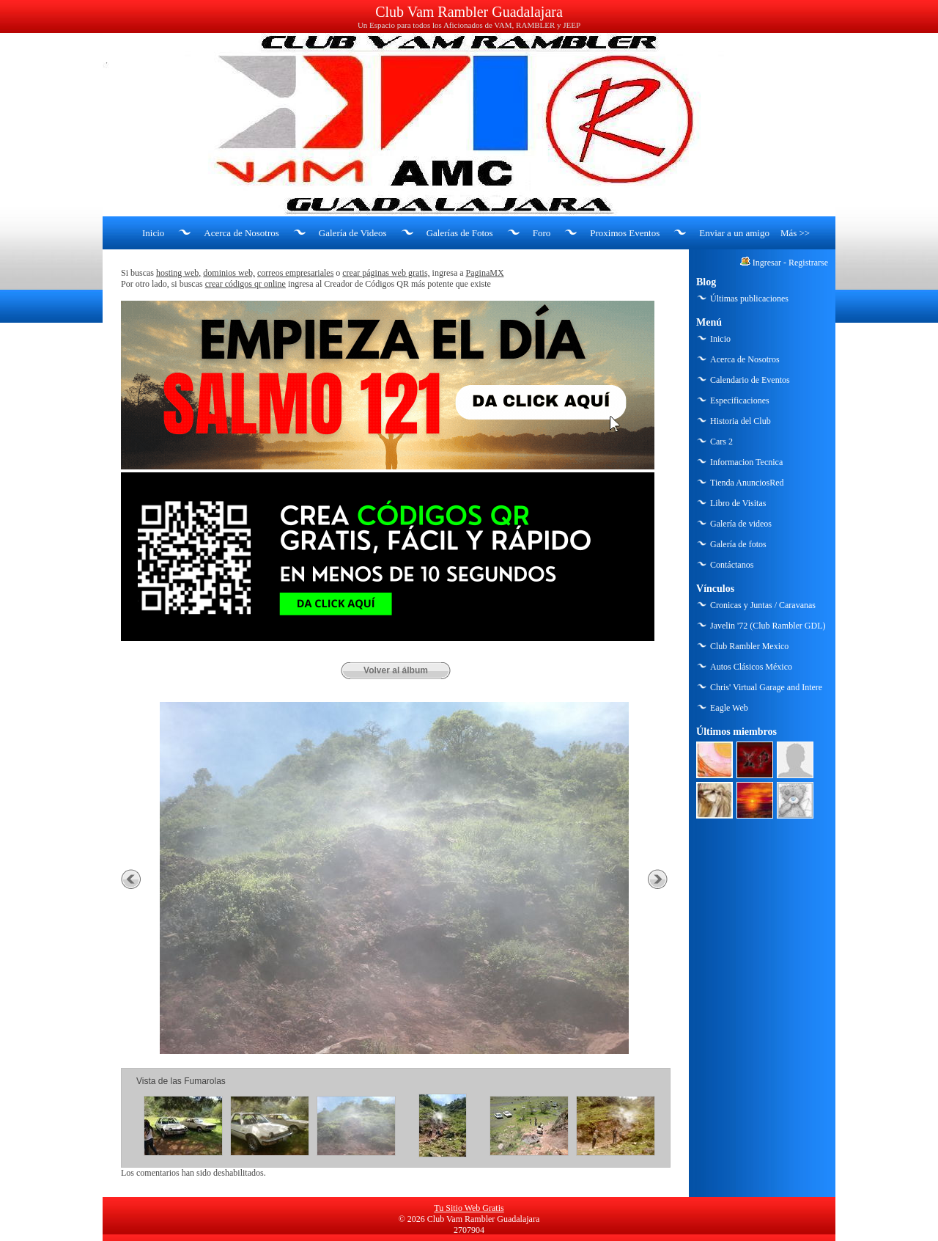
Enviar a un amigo (734, 232)
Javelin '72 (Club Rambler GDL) (767, 625)
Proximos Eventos (625, 232)
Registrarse (808, 262)
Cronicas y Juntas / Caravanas (763, 605)
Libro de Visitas (738, 503)
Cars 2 (721, 441)
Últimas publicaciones (749, 298)
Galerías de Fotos (459, 232)
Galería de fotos (738, 544)
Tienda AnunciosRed (747, 482)
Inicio (153, 232)
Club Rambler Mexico (749, 646)
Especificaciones (739, 400)
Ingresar (767, 262)
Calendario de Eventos (750, 380)
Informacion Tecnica (746, 462)
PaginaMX (485, 273)
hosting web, (178, 273)
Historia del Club (740, 421)
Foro (542, 232)
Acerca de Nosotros (241, 232)
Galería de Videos (353, 232)
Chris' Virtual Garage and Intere (766, 687)
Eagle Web (729, 708)
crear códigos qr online (245, 284)
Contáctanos (731, 565)
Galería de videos (741, 524)
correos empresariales (295, 273)
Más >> (795, 232)
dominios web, (229, 273)
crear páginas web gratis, (385, 273)
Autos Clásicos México (751, 667)
